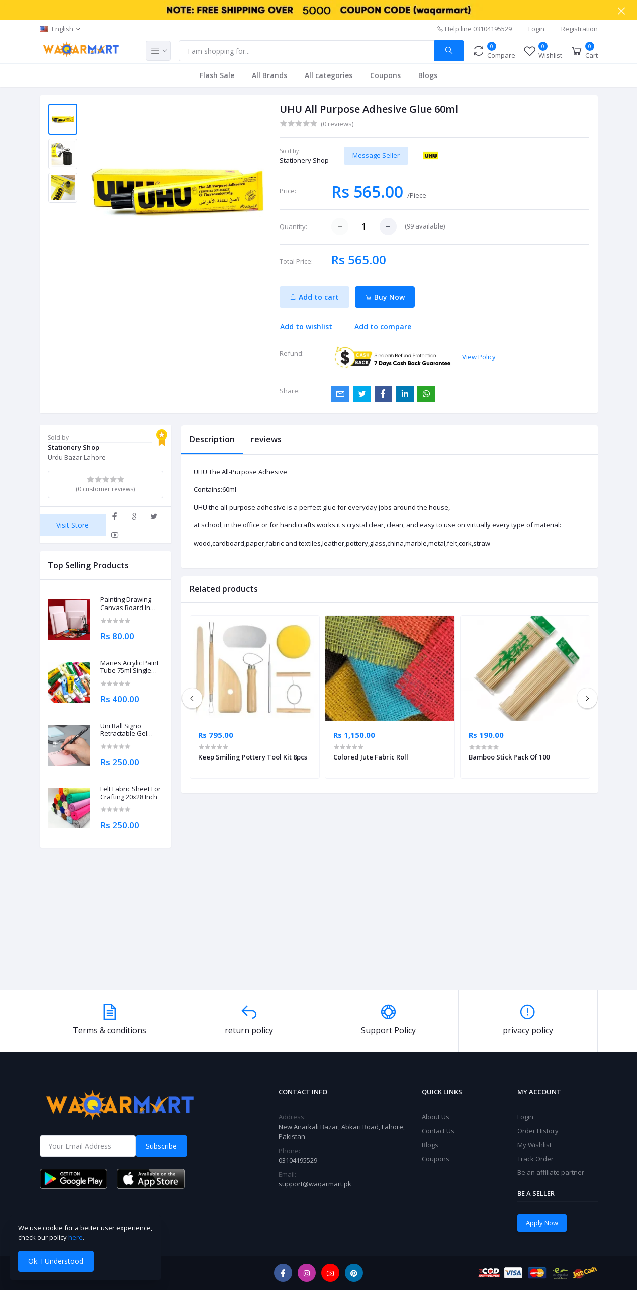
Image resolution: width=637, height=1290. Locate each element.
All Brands (269, 75)
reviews (266, 439)
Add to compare (382, 326)
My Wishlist (534, 1144)
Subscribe (161, 1146)
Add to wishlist (306, 326)
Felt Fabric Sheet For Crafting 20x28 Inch (130, 793)
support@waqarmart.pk (315, 1183)
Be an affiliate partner (550, 1172)
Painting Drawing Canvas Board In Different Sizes (125, 604)
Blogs (427, 75)
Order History (538, 1130)
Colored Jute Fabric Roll (370, 757)
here (75, 1237)
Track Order (535, 1158)
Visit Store (72, 525)
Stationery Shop (304, 160)
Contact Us (438, 1130)
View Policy (479, 356)
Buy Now (385, 297)
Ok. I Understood (55, 1261)
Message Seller (376, 155)
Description (212, 439)
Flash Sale (217, 75)
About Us (435, 1116)
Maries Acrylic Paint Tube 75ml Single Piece (129, 667)
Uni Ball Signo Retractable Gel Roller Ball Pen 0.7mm (123, 730)
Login (536, 28)
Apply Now (542, 1222)
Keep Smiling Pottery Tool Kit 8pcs (252, 757)
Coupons (385, 75)
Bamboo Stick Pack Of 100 (509, 757)
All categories (328, 75)
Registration (579, 28)
